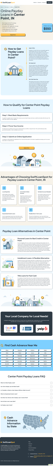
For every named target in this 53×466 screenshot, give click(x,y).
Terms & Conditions (32, 447)
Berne (45, 358)
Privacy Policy (31, 449)
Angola (45, 350)
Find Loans (44, 2)
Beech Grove (32, 358)
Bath (7, 358)
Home (2, 7)
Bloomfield (20, 361)
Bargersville (32, 355)
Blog (29, 441)
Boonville (7, 364)
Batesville (45, 355)
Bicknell (7, 361)
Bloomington (32, 361)
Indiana (11, 7)
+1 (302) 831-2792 (41, 453)
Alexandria (20, 350)
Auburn (19, 353)
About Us (35, 2)
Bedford (19, 358)
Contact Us (39, 2)
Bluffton (45, 361)
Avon (7, 355)
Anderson (32, 350)
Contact (30, 445)
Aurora (32, 353)
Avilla (45, 353)
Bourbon (32, 364)
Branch (45, 364)
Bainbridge (20, 355)
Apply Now (49, 2)
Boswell (19, 364)
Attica (7, 353)
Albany (7, 350)
